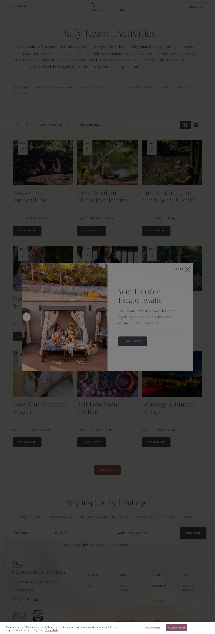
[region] (107, 628)
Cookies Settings (152, 627)
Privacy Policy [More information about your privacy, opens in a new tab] (52, 630)
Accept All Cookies (176, 627)
